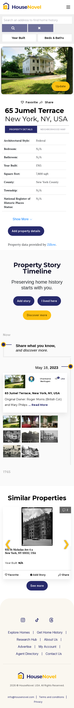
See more (37, 585)
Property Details (21, 129)
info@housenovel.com (21, 697)
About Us (51, 639)
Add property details (26, 231)
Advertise (24, 647)
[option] (37, 543)
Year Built (18, 38)
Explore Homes (19, 632)
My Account (47, 647)
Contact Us (54, 654)
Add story (23, 301)
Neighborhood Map (53, 129)
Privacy (38, 701)
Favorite (32, 102)
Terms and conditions (51, 697)
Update (61, 86)
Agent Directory (27, 654)
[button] (46, 102)
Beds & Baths (54, 38)
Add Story (39, 574)
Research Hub (27, 639)
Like (61, 379)
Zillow (51, 244)
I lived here (49, 301)
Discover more (37, 315)
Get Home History (50, 632)
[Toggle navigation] (68, 7)
